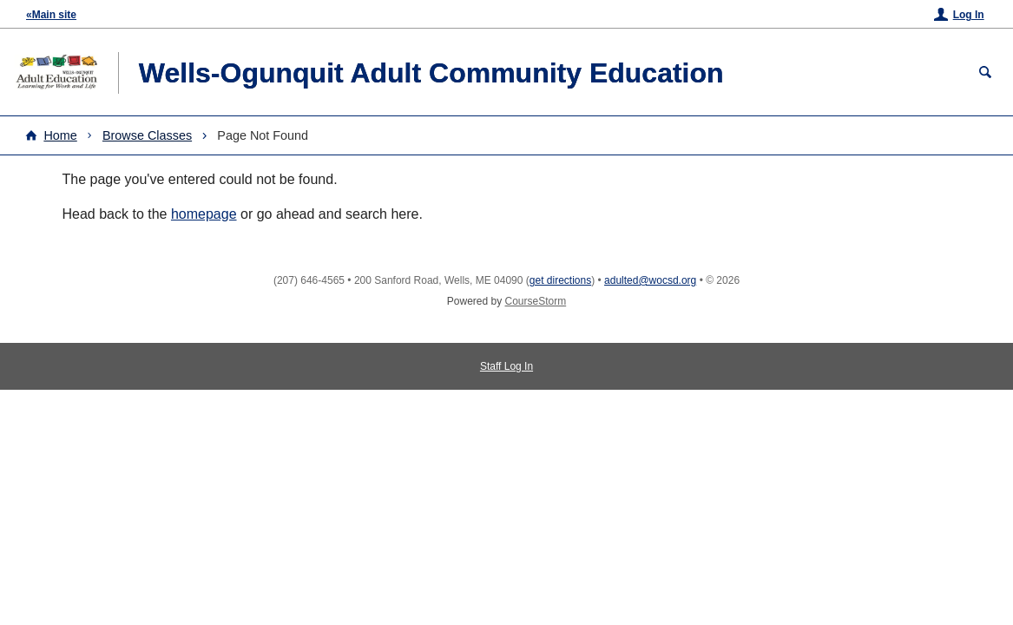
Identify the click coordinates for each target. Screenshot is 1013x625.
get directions (560, 280)
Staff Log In (506, 366)
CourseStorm (536, 301)
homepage (204, 214)
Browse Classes (147, 135)
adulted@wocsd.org (650, 280)
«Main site (51, 15)
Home (59, 135)
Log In (968, 15)
